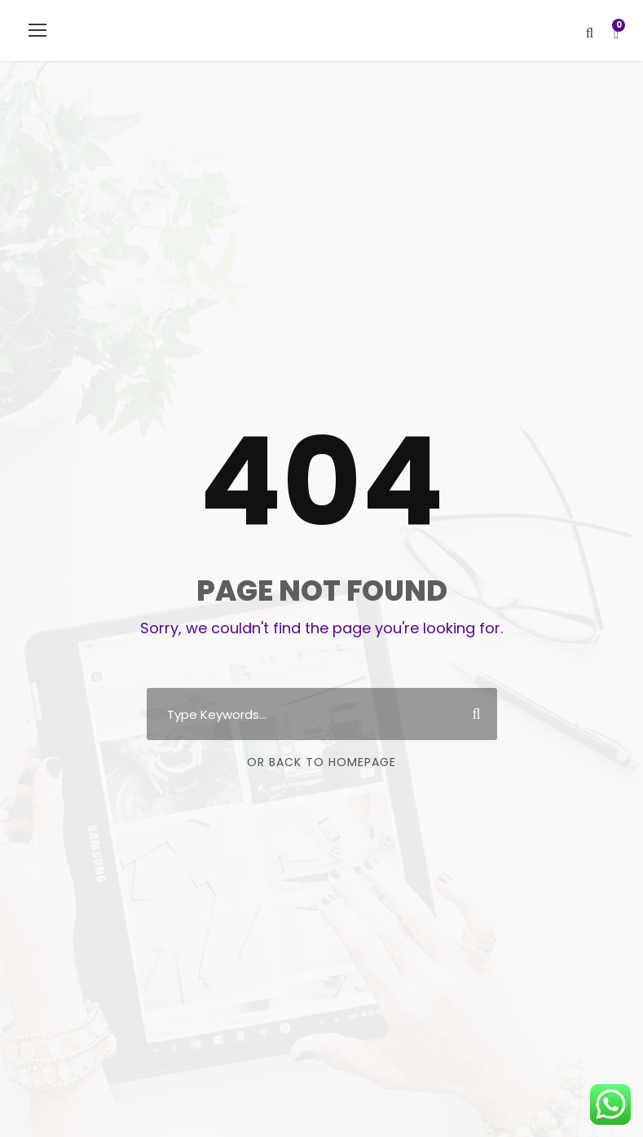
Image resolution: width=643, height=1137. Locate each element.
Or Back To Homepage (321, 762)
